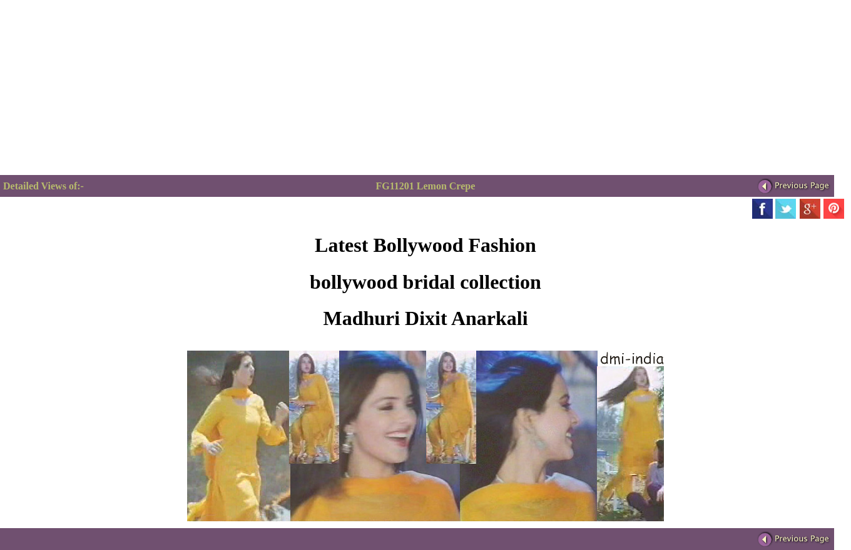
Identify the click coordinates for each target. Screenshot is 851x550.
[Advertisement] (105, 87)
